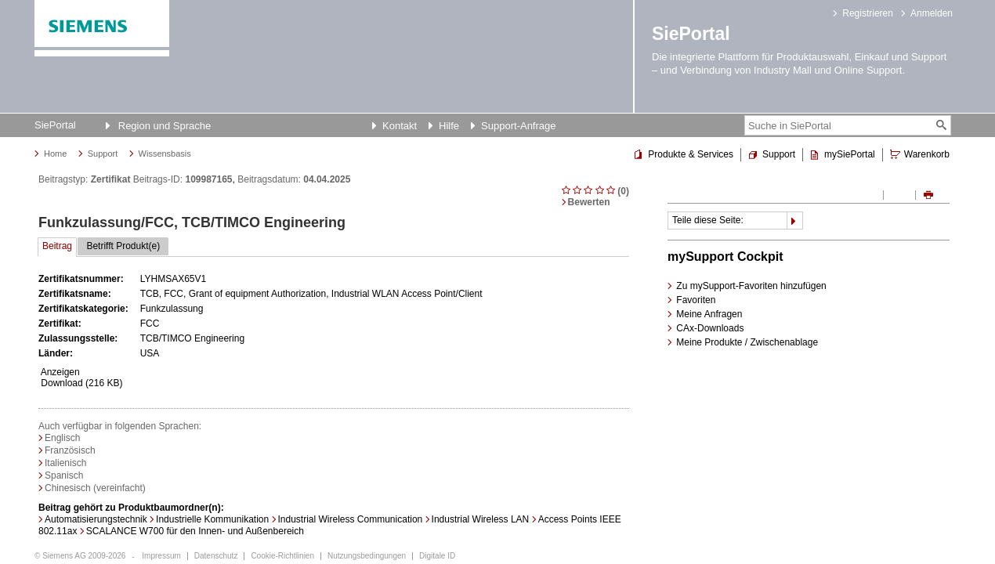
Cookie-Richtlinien (282, 555)
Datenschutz (216, 555)
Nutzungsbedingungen (366, 555)
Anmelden (931, 13)
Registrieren (867, 13)
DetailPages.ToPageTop (624, 402)
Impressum (161, 555)
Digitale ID (437, 555)
